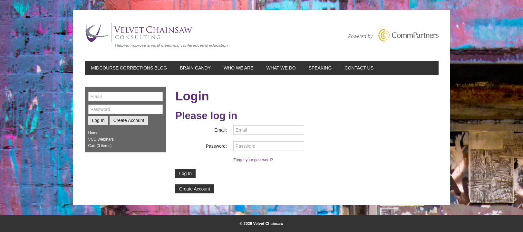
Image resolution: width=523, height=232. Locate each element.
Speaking (320, 67)
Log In (185, 173)
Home (93, 133)
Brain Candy (195, 67)
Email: (220, 130)
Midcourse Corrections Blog (129, 67)
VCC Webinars (101, 139)
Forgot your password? (253, 160)
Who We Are (239, 67)
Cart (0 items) (100, 146)
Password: (216, 146)
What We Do (280, 67)
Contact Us (358, 67)
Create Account (194, 188)
